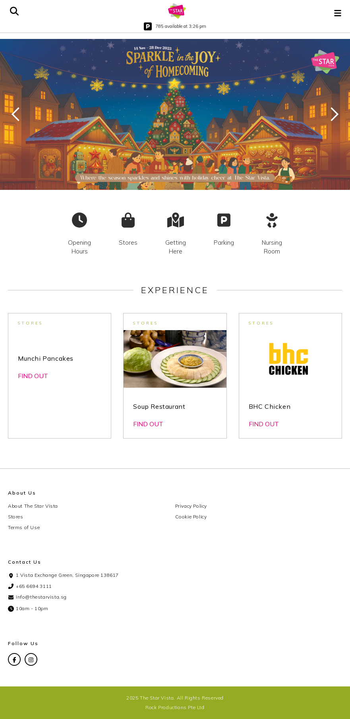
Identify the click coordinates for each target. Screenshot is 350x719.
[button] (337, 11)
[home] (177, 11)
